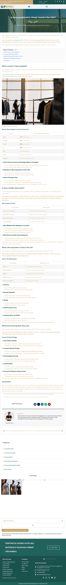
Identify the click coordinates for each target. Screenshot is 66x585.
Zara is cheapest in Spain (8, 74)
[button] (29, 6)
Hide (15, 49)
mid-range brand (17, 40)
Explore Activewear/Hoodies (9, 577)
